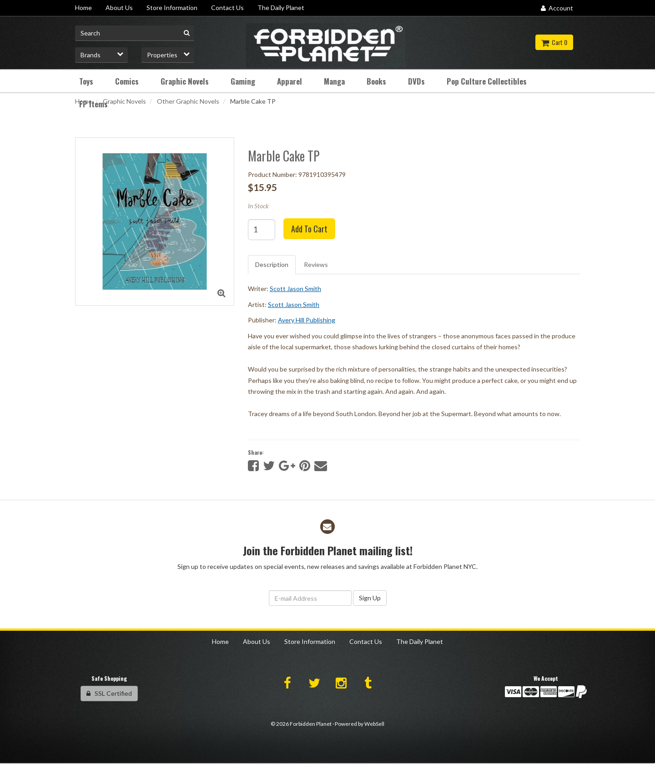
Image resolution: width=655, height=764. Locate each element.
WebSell (374, 723)
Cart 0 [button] (554, 42)
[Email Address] (310, 598)
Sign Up (370, 598)
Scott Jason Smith (295, 288)
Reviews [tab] (316, 264)
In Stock (258, 206)
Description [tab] (271, 264)
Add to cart (309, 229)
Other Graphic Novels (188, 101)
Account (557, 8)
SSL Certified (109, 693)
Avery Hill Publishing (306, 320)
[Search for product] (134, 33)
